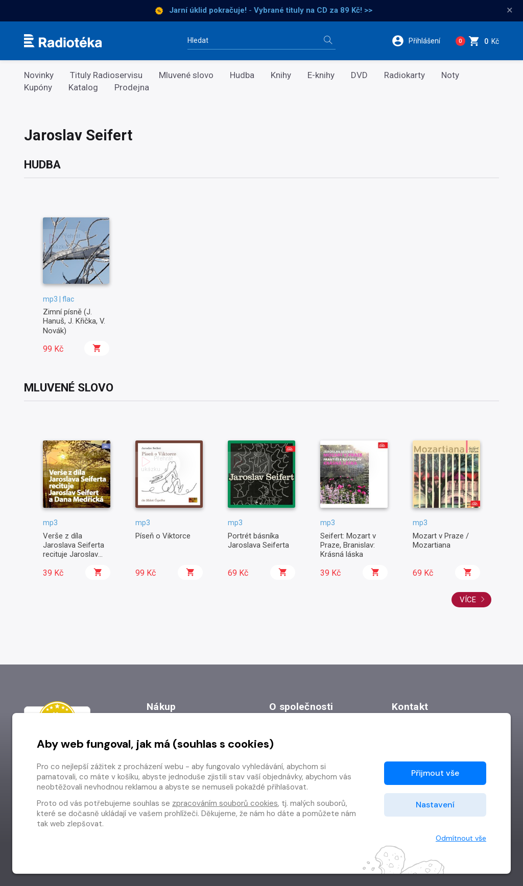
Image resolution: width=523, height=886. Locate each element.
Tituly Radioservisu (106, 75)
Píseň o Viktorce (163, 535)
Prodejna (131, 87)
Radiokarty (404, 75)
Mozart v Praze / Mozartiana (441, 540)
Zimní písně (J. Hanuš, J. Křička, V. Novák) (74, 321)
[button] (418, 40)
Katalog (83, 87)
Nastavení (435, 804)
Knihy (281, 75)
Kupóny (38, 87)
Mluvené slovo (186, 75)
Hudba (242, 75)
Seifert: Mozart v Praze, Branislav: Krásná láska (348, 545)
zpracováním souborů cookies (225, 803)
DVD (359, 75)
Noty (450, 75)
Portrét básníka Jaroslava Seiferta (258, 540)
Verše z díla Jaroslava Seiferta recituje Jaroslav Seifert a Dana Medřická (73, 554)
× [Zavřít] (510, 10)
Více (472, 599)
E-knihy (321, 75)
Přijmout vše (435, 773)
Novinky (39, 75)
